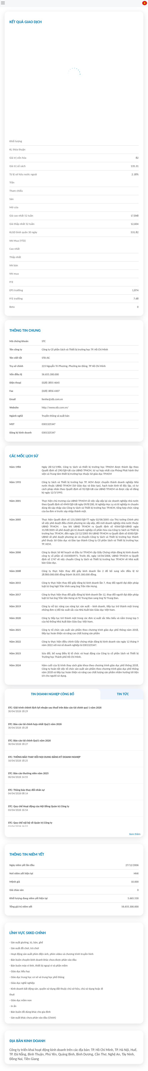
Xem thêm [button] (134, 834)
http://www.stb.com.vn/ (55, 407)
